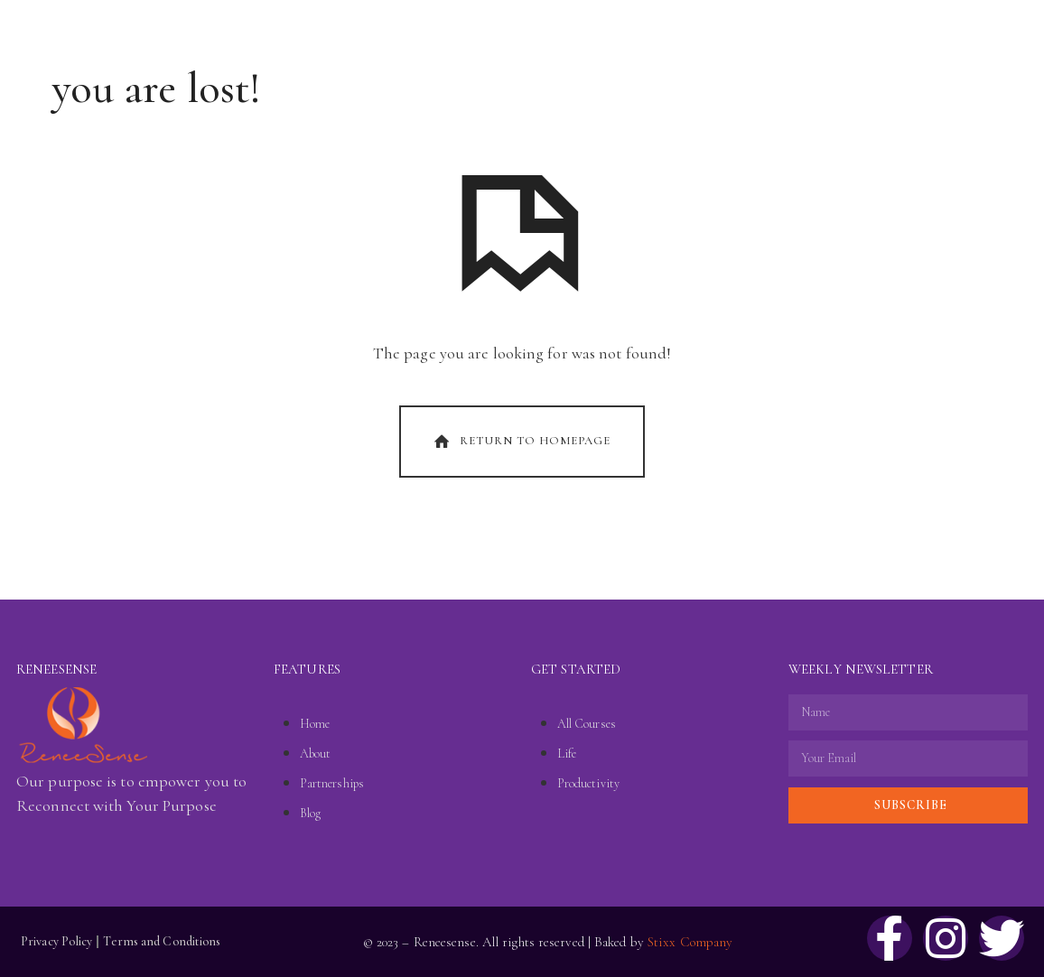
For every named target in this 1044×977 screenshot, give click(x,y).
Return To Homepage (520, 441)
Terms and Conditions (161, 941)
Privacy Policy (56, 941)
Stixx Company (690, 942)
